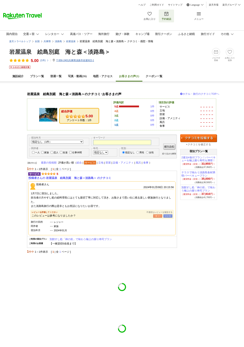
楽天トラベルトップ (20, 41)
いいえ (167, 216)
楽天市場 (213, 4)
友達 (65, 152)
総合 (79, 162)
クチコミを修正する (199, 144)
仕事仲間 (77, 152)
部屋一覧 (56, 76)
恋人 (56, 152)
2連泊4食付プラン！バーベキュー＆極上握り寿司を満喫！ (198, 159)
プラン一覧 (37, 76)
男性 (141, 152)
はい (157, 216)
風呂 (138, 162)
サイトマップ (175, 4)
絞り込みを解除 (169, 154)
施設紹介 (18, 76)
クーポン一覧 (154, 76)
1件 (152, 106)
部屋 (108, 162)
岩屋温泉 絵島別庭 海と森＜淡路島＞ (59, 52)
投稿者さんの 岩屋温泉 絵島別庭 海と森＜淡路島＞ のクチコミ (69, 177)
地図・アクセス (103, 76)
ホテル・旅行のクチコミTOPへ (201, 93)
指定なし (130, 152)
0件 (152, 111)
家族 (46, 152)
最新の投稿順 (49, 162)
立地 (100, 162)
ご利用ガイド (157, 4)
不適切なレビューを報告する (159, 212)
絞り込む (169, 147)
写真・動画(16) (77, 76)
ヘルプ (142, 4)
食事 (145, 162)
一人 (37, 152)
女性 (151, 152)
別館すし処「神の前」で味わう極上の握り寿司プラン (81, 239)
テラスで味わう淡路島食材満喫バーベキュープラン (198, 174)
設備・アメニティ (123, 162)
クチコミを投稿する (198, 138)
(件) (44, 60)
